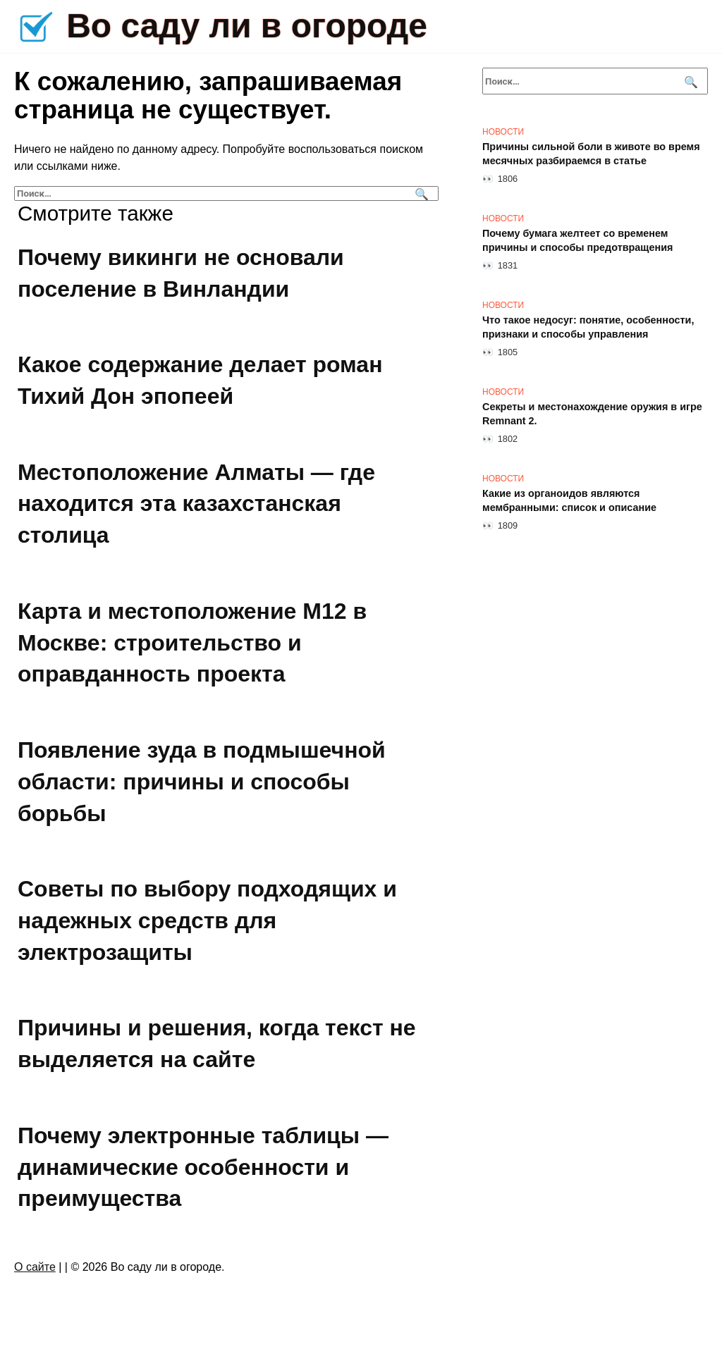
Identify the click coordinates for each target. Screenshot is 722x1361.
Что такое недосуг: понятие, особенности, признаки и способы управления (588, 327)
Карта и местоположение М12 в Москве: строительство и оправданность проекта (192, 642)
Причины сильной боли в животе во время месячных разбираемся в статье (591, 153)
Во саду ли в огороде (246, 25)
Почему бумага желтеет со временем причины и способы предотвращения (577, 240)
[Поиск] (419, 193)
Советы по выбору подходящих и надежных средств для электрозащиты (207, 920)
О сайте (35, 1267)
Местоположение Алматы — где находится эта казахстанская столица (196, 504)
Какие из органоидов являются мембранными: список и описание (569, 500)
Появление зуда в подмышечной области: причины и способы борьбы (202, 781)
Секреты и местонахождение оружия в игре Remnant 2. (592, 413)
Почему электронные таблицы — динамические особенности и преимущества (203, 1167)
